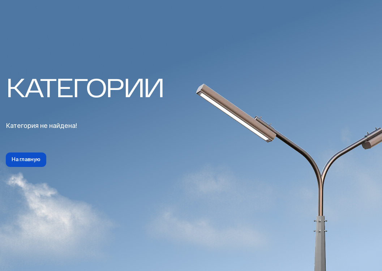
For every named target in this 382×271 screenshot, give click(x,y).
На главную (26, 159)
